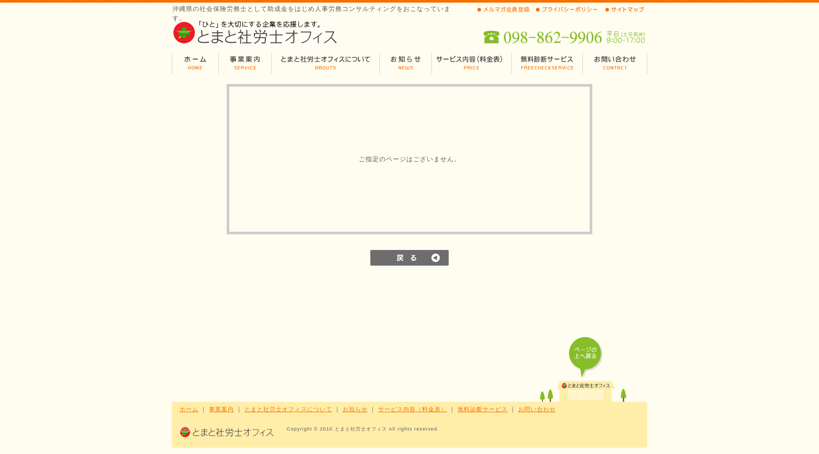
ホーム (189, 409)
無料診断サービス (483, 409)
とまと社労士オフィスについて (288, 409)
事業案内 (221, 409)
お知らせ (355, 409)
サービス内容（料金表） (412, 409)
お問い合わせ (537, 409)
